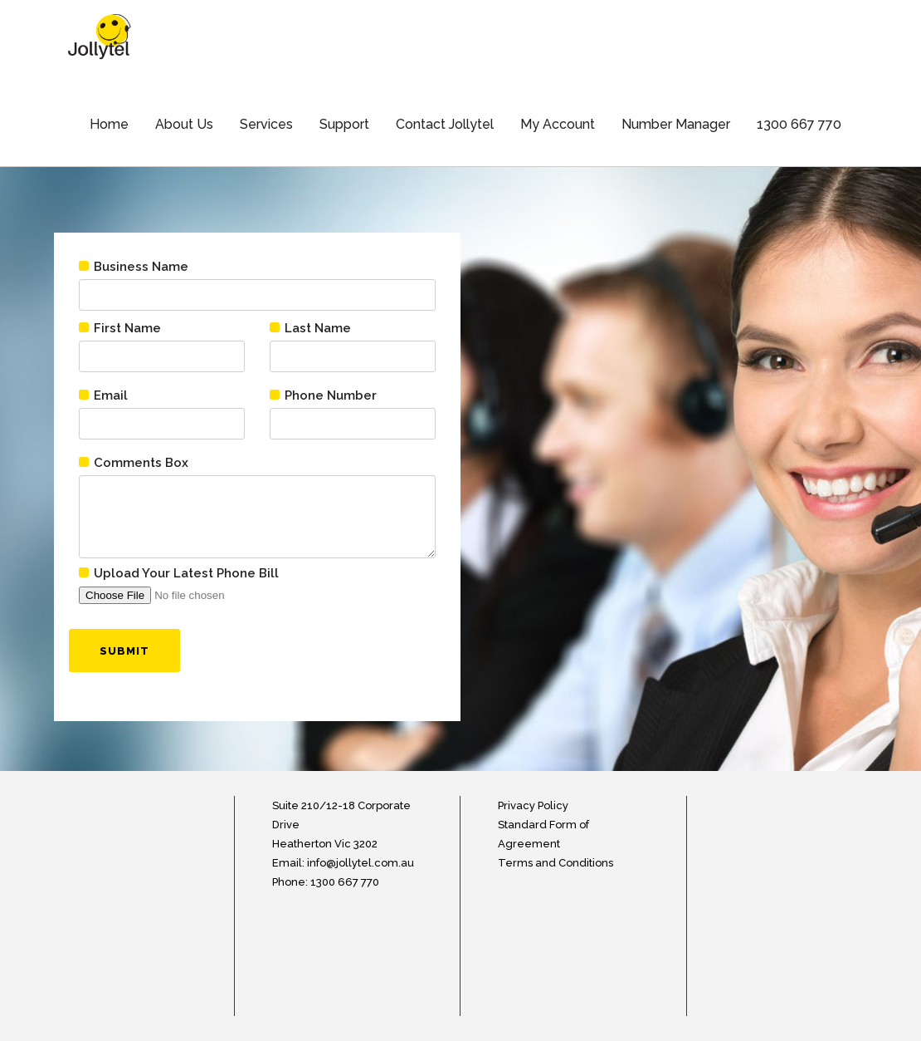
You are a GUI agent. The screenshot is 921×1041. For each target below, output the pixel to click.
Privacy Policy (533, 805)
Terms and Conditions (555, 863)
